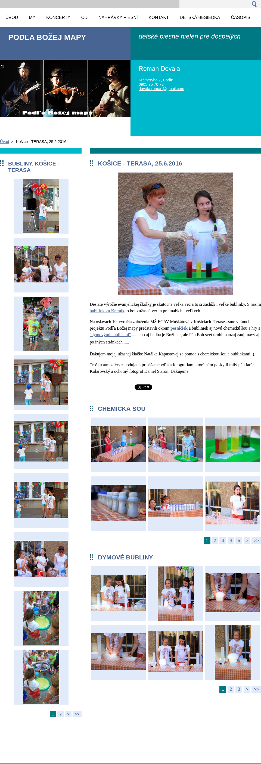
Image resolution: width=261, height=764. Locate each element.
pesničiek (179, 328)
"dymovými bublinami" (110, 334)
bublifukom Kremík (107, 310)
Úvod (4, 141)
